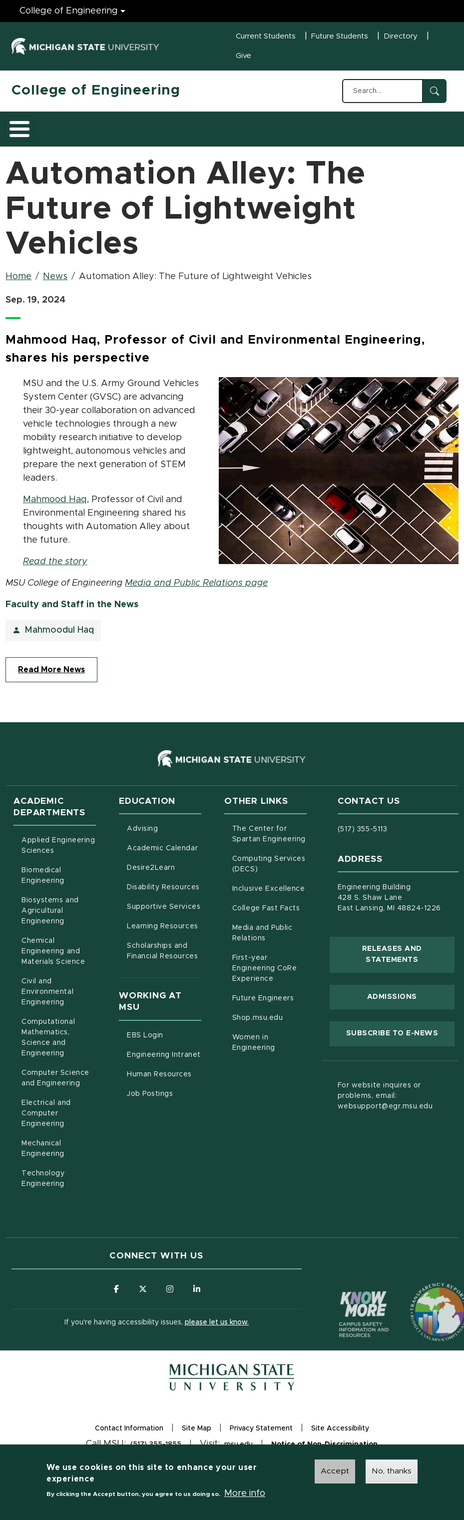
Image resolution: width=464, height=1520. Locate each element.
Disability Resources (164, 892)
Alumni (308, 132)
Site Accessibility (340, 1437)
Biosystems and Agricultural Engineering (58, 917)
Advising (142, 835)
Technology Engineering (42, 1185)
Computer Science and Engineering (55, 1084)
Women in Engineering (253, 1049)
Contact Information (129, 1435)
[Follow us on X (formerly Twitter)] (143, 1296)
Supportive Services (164, 912)
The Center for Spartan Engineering (269, 840)
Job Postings (164, 1099)
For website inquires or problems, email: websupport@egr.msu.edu (385, 1102)
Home (18, 283)
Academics (86, 132)
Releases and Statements (408, 961)
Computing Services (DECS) (269, 870)
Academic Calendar (164, 853)
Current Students (266, 36)
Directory (401, 36)
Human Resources (164, 1079)
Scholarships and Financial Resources (162, 957)
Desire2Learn (164, 873)
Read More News (51, 676)
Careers (260, 132)
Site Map (196, 1435)
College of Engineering (95, 91)
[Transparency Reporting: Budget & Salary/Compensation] (421, 1300)
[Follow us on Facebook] (115, 1296)
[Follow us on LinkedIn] (198, 1296)
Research (207, 132)
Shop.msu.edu (269, 1023)
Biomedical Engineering (42, 882)
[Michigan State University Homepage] (231, 1384)
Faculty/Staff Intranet (423, 132)
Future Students (339, 36)
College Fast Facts (269, 913)
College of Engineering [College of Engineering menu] (68, 11)
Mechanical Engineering (42, 1155)
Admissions (148, 132)
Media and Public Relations (262, 939)
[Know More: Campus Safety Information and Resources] (345, 1300)
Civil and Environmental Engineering (47, 998)
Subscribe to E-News (400, 1038)
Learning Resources (164, 931)
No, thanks (392, 1471)
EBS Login (164, 1040)
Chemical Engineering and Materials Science (53, 958)
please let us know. (217, 1329)
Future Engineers (263, 1004)
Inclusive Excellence (268, 895)
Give (243, 56)
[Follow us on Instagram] (170, 1296)
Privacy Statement (261, 1437)
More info (244, 1493)
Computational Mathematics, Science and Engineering (58, 1044)
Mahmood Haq (55, 506)
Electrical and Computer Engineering (45, 1120)
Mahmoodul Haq (59, 636)
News (55, 283)
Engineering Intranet (164, 1060)
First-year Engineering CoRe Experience (264, 975)
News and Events (360, 132)
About (33, 132)
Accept (335, 1471)
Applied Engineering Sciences (58, 852)
